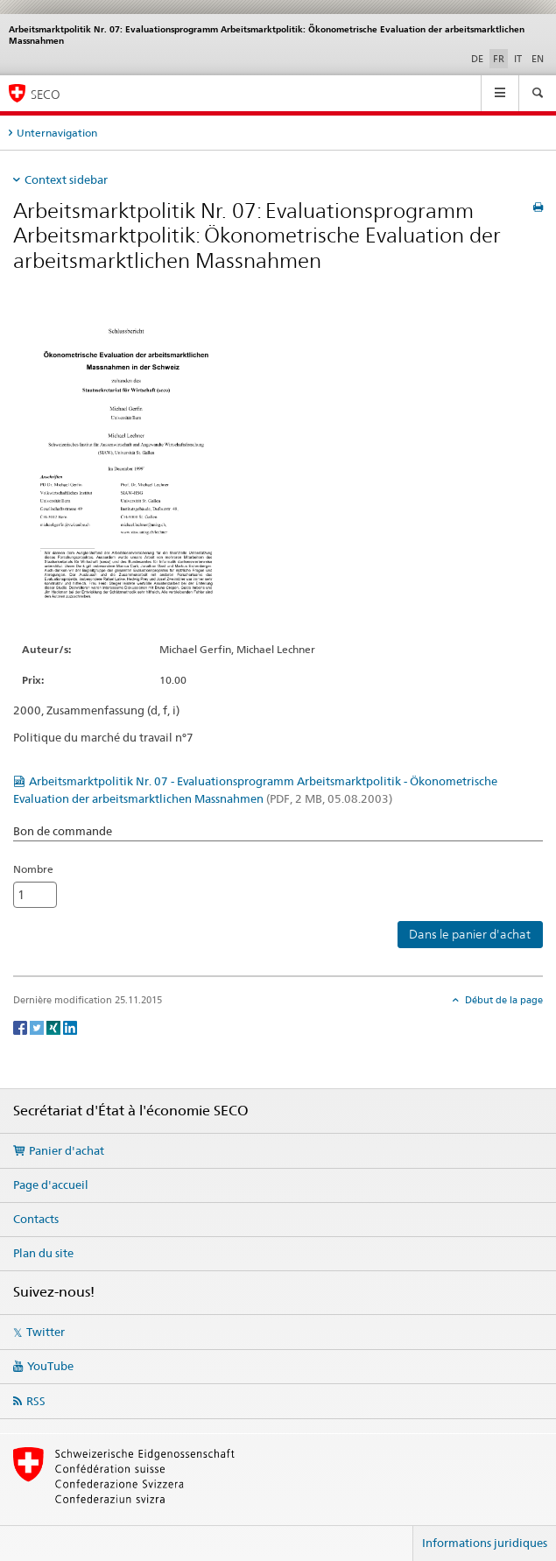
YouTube (50, 1366)
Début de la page (502, 1000)
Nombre (33, 868)
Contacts (36, 1219)
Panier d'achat (66, 1150)
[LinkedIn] (70, 1026)
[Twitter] (38, 1026)
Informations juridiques (484, 1543)
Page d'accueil (50, 1185)
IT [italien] (518, 59)
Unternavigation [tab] (57, 132)
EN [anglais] (537, 59)
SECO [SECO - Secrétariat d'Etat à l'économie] (45, 94)
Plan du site (43, 1253)
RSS (36, 1401)
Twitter (45, 1332)
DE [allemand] (477, 59)
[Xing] (54, 1026)
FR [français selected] (498, 59)
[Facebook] (21, 1026)
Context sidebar (66, 179)
